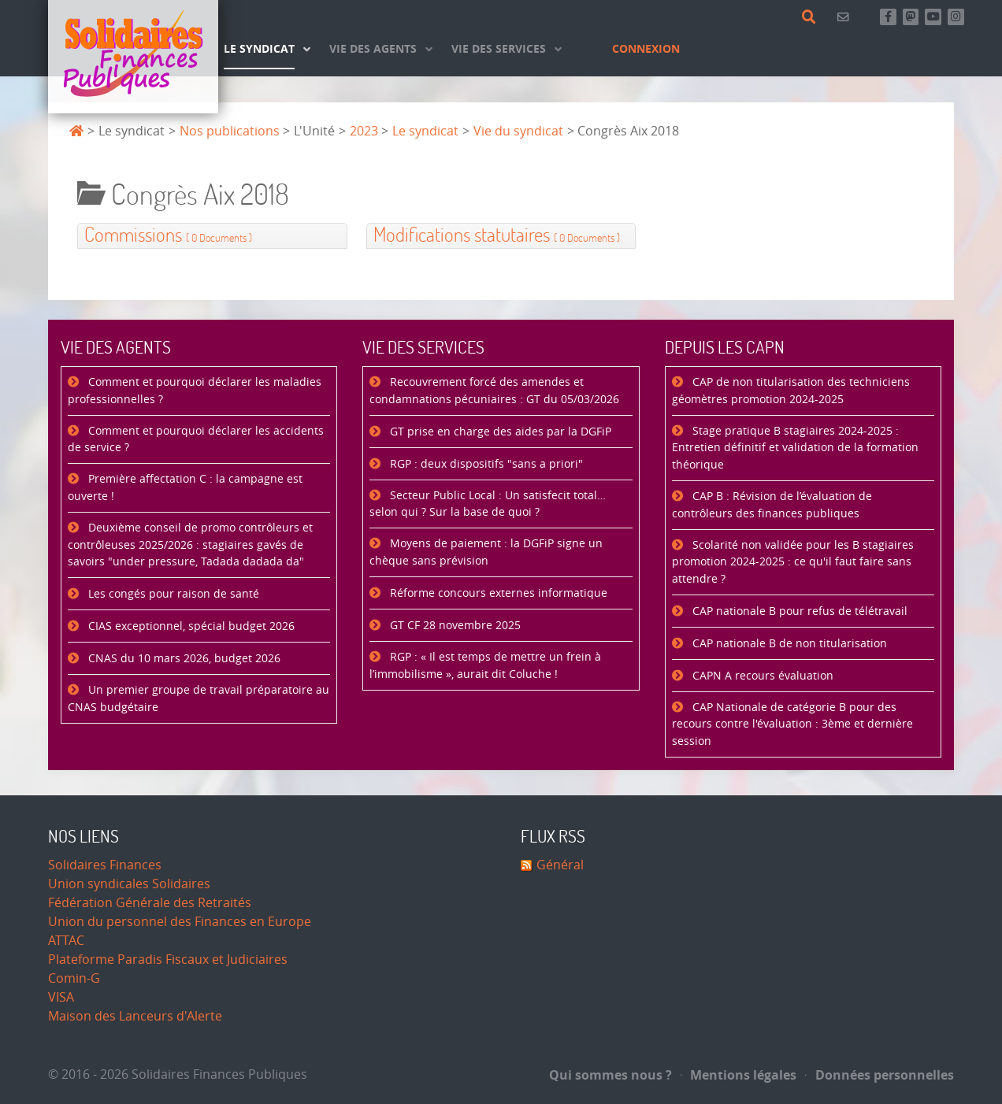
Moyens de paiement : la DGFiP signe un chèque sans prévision (486, 552)
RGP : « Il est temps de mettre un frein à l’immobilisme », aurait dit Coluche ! (485, 665)
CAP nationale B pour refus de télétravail (798, 611)
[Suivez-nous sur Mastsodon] (911, 17)
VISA (61, 997)
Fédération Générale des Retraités (149, 902)
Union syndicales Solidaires (129, 883)
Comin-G (74, 978)
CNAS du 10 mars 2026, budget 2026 (182, 658)
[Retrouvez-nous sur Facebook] (888, 17)
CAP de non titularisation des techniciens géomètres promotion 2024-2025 (791, 391)
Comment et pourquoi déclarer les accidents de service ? (196, 439)
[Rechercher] (812, 17)
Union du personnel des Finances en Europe (179, 921)
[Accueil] (133, 56)
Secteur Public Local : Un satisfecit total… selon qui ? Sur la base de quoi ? (487, 504)
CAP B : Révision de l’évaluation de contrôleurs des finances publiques (772, 505)
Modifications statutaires (496, 236)
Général (560, 865)
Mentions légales (739, 1075)
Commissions (168, 236)
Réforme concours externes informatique (497, 593)
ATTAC (66, 940)
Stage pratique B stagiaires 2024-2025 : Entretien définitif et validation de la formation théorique (795, 448)
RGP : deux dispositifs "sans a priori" (485, 464)
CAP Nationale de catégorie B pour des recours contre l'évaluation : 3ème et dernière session (792, 724)
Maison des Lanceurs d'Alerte (135, 1016)
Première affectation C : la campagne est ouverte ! (185, 487)
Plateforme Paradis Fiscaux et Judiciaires (168, 959)
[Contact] (845, 17)
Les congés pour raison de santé (172, 594)
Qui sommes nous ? (610, 1075)
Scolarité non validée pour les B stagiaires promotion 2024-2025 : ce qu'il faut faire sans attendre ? (793, 562)
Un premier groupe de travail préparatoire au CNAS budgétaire (198, 699)
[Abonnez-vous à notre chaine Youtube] (933, 17)
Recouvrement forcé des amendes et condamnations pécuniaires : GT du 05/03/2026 (494, 391)
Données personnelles (879, 1075)
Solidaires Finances (104, 865)
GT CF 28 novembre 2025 (454, 625)
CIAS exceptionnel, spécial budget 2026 (190, 626)
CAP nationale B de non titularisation (788, 643)
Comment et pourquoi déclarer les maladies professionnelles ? (194, 391)
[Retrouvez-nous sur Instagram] (956, 17)
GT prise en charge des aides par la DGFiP (499, 432)
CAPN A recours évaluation (761, 676)
